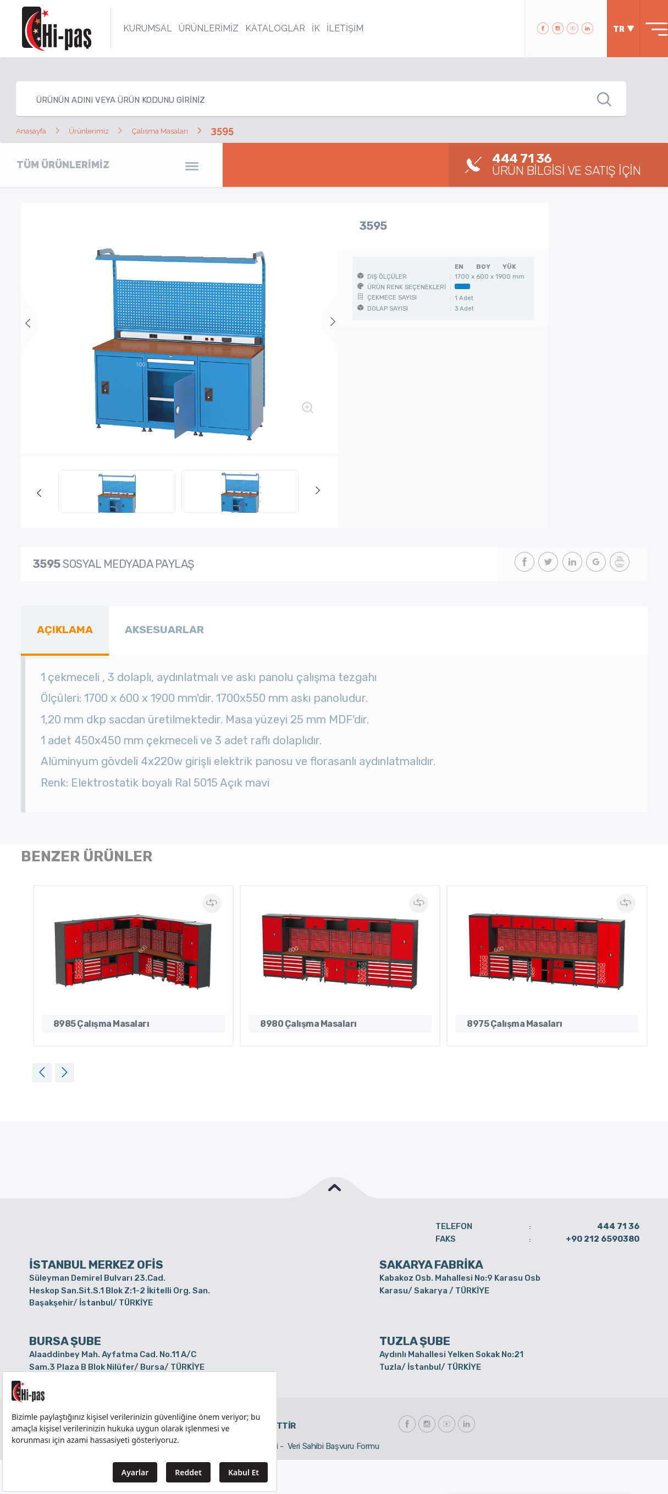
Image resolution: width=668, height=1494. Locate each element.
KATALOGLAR (262, 28)
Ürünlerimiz (109, 130)
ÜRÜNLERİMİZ (196, 28)
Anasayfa (37, 130)
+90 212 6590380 (602, 1234)
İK (303, 28)
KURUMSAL (135, 28)
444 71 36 (618, 1222)
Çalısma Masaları (197, 130)
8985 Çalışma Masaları (92, 1018)
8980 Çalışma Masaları (299, 1018)
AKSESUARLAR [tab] (151, 627)
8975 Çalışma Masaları (506, 1018)
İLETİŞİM (332, 28)
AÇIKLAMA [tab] (60, 627)
